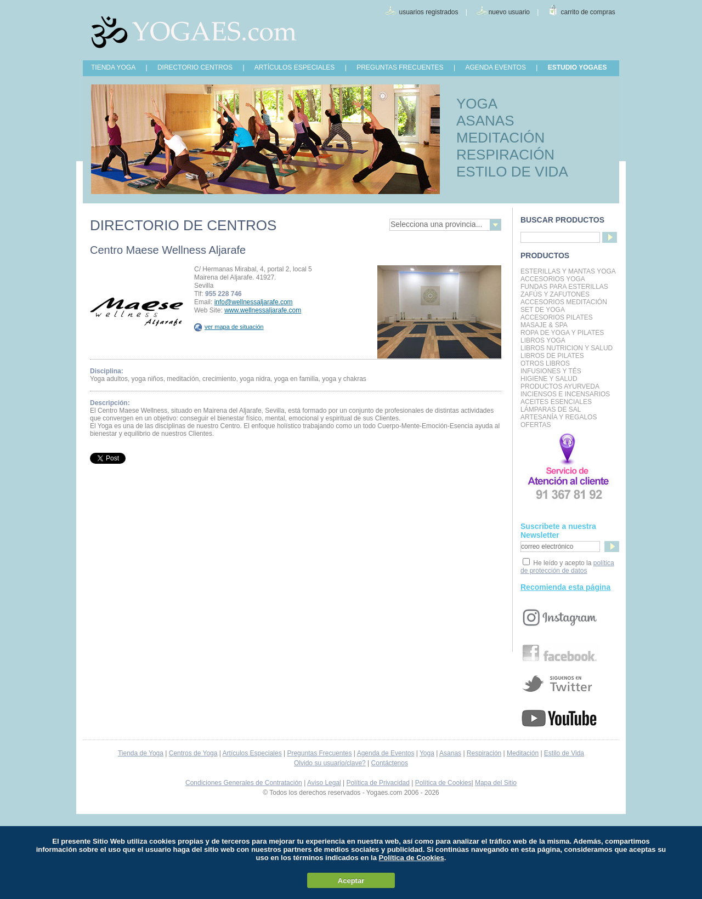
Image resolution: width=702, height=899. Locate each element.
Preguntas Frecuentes (319, 753)
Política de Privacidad (378, 783)
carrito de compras (588, 12)
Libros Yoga (542, 340)
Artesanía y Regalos (558, 417)
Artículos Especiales (252, 753)
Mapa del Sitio (496, 783)
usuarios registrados (428, 12)
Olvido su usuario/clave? (330, 763)
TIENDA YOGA (113, 67)
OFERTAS (535, 425)
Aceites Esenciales (556, 402)
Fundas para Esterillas (564, 287)
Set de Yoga (542, 310)
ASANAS (485, 120)
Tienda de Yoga (140, 753)
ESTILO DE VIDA (512, 171)
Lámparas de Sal (550, 409)
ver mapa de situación (229, 326)
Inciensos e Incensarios (565, 394)
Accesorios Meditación (563, 302)
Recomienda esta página (565, 587)
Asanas (450, 753)
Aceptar (351, 881)
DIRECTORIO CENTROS (195, 67)
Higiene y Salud (549, 379)
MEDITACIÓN (500, 137)
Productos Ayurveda (559, 386)
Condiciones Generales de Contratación (243, 783)
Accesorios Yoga (552, 279)
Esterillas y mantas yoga (568, 271)
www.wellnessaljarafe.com (262, 310)
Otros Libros (545, 363)
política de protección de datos (567, 566)
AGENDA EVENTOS (495, 67)
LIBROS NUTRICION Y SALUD (566, 348)
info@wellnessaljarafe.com (253, 302)
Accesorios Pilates (556, 317)
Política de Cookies (443, 783)
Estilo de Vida (564, 753)
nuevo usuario (509, 12)
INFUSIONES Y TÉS (550, 371)
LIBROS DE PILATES (552, 356)
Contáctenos (389, 763)
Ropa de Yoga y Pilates (562, 333)
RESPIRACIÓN (505, 154)
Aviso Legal (324, 783)
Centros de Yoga (193, 753)
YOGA (476, 103)
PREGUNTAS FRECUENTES (399, 67)
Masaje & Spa (544, 325)
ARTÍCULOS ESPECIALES (294, 67)
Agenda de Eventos (386, 753)
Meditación (523, 753)
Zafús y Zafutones (555, 294)
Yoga (427, 753)
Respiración (484, 753)
